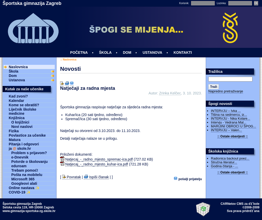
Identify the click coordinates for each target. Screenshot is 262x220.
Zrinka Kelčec (170, 93)
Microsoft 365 (22, 179)
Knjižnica (16, 118)
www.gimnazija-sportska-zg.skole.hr (29, 211)
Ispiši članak (96, 177)
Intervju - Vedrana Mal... (228, 122)
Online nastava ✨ (24, 188)
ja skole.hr (20, 148)
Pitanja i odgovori (24, 144)
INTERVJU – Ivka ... (226, 111)
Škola (13, 71)
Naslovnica (69, 59)
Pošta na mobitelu (26, 175)
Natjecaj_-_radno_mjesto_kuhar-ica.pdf (96, 164)
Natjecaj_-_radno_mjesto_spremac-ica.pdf (99, 159)
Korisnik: (184, 3)
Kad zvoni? (18, 96)
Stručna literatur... (224, 162)
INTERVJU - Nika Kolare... (230, 118)
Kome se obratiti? (24, 105)
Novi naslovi (21, 127)
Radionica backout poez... (230, 158)
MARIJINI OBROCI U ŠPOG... (233, 126)
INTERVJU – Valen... (226, 130)
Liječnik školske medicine (22, 111)
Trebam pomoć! (24, 170)
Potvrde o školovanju (29, 162)
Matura (15, 140)
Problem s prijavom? (29, 153)
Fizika (14, 131)
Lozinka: (221, 3)
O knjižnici (20, 122)
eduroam (18, 166)
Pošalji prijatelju (188, 179)
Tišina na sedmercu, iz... (229, 115)
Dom (13, 76)
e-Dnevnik (20, 157)
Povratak (71, 177)
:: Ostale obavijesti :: (232, 136)
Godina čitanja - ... (224, 166)
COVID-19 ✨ (20, 192)
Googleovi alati (24, 183)
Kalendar (16, 101)
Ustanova (17, 80)
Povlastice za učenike (27, 135)
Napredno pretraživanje (225, 91)
